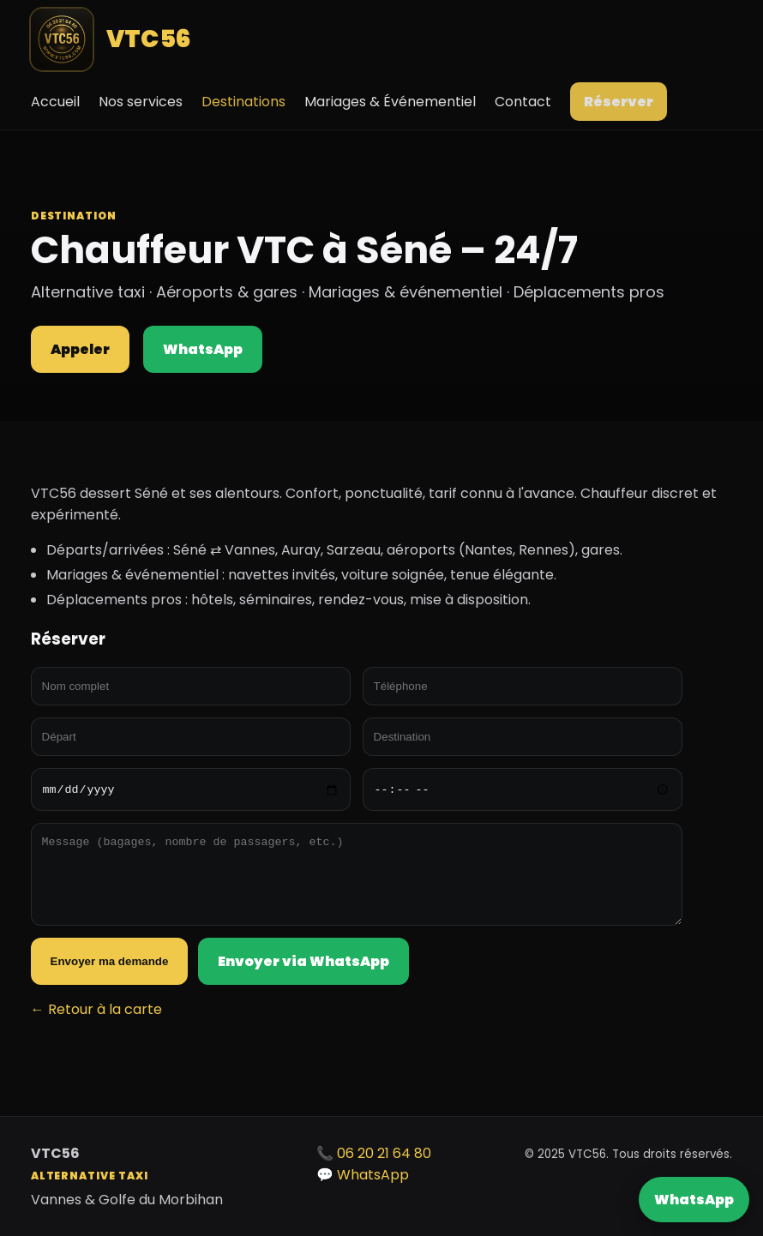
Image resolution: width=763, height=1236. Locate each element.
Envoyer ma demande (110, 961)
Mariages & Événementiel (390, 101)
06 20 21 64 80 (384, 1153)
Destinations (243, 101)
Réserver (618, 101)
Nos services (141, 101)
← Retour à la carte (96, 1009)
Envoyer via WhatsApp (303, 961)
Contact (523, 101)
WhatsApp (694, 1199)
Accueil (55, 101)
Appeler (80, 349)
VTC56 (111, 39)
